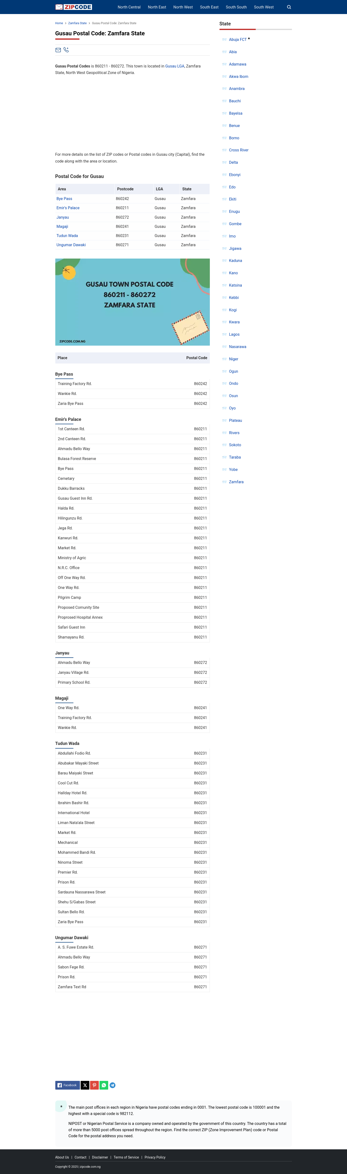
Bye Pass (64, 198)
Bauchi (235, 101)
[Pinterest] (94, 1085)
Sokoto (235, 445)
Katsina (235, 285)
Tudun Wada (67, 235)
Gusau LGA (174, 66)
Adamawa (238, 64)
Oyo (232, 408)
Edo (232, 187)
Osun (233, 396)
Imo (232, 236)
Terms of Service (126, 1157)
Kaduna (235, 260)
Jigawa (235, 248)
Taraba (235, 457)
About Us (62, 1157)
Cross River (239, 150)
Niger (233, 359)
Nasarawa (238, 346)
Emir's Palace (68, 208)
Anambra (237, 88)
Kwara (234, 322)
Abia (233, 52)
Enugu (234, 211)
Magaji (62, 226)
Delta (233, 162)
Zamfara (236, 482)
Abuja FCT (238, 39)
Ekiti (232, 199)
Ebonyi (235, 174)
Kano (233, 273)
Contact (80, 1157)
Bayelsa (235, 113)
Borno (234, 138)
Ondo (233, 383)
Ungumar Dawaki (71, 245)
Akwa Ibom (238, 76)
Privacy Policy (155, 1157)
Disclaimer (100, 1157)
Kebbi (234, 297)
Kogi (233, 310)
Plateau (235, 420)
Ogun (233, 371)
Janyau (63, 217)
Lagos (234, 334)
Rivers (234, 433)
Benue (234, 125)
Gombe (235, 224)
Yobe (233, 469)
